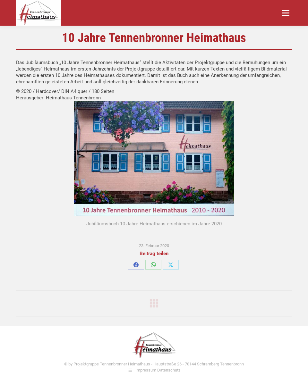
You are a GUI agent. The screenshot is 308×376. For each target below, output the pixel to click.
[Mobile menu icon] (285, 13)
